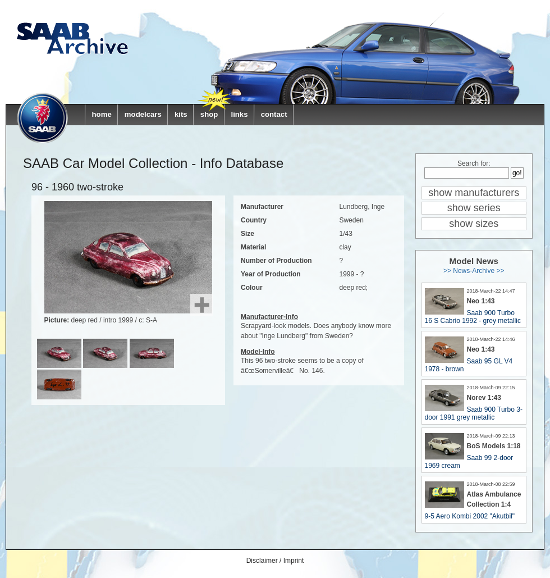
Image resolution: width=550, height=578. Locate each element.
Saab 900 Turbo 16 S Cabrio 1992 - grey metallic (473, 317)
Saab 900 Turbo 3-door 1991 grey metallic (473, 413)
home (102, 114)
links (239, 114)
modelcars (143, 114)
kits (181, 114)
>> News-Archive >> (474, 271)
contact (274, 114)
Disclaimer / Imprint (275, 561)
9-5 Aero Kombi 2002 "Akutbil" (470, 516)
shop (209, 114)
